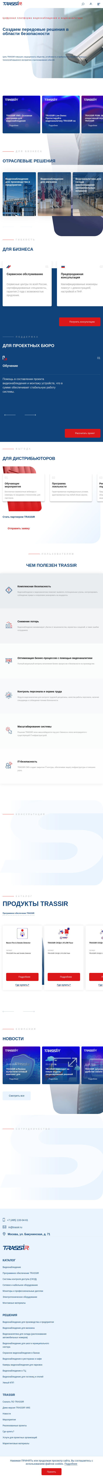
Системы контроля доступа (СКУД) (20, 1279)
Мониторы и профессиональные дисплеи (23, 1291)
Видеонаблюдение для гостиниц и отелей (23, 1377)
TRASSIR (9, 1394)
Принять (51, 1471)
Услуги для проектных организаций (20, 1437)
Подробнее (70, 1463)
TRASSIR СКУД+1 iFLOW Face (60, 943)
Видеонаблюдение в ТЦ (14, 1371)
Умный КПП (8, 1382)
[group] (19, 194)
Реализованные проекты (15, 1425)
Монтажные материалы (14, 1303)
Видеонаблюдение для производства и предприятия (28, 1322)
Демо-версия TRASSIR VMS (16, 1408)
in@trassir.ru (15, 1227)
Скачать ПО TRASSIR (13, 1402)
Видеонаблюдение (12, 1267)
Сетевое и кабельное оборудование (20, 1285)
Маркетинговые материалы (16, 1443)
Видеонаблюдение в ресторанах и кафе (22, 1359)
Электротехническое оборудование (20, 1297)
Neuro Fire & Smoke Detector (18, 943)
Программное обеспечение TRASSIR (21, 1273)
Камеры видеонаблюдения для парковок (22, 1365)
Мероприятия (9, 1419)
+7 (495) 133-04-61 (17, 1220)
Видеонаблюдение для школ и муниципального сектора (26, 1345)
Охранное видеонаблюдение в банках (21, 1353)
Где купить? (22, 985)
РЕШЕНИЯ (10, 1315)
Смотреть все (16, 1095)
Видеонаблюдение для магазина (19, 1328)
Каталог (9, 1260)
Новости (7, 1413)
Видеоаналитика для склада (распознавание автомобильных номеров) (24, 1336)
